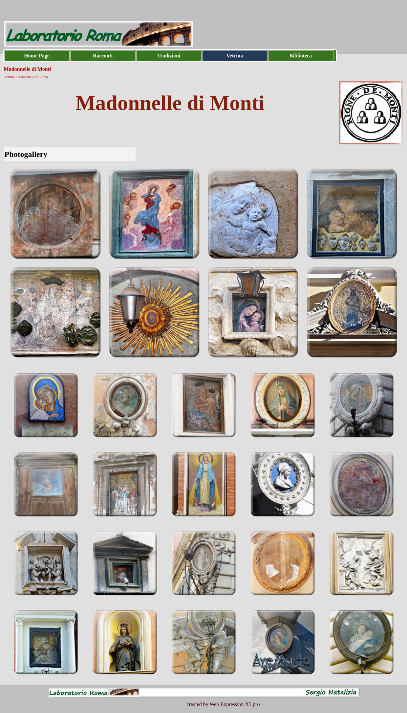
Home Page (37, 55)
